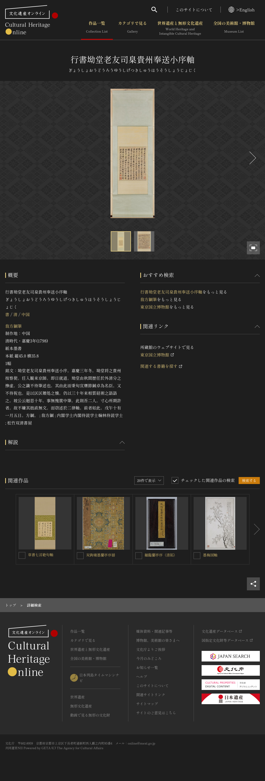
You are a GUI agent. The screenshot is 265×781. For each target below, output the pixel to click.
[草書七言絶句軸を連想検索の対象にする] (22, 555)
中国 (25, 314)
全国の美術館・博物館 (234, 28)
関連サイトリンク (150, 694)
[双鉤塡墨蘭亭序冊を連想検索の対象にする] (80, 555)
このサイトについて (194, 9)
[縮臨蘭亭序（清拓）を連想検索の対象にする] (138, 555)
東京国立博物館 (154, 307)
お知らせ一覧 (147, 667)
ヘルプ (141, 676)
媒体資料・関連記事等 (154, 631)
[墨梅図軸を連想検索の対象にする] (197, 555)
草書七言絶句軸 (40, 554)
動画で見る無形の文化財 (90, 715)
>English (242, 9)
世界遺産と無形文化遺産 (180, 28)
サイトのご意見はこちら (156, 712)
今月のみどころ (148, 658)
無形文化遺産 (81, 706)
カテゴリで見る (132, 28)
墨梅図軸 (210, 554)
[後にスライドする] (252, 158)
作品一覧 (97, 28)
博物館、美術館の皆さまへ (158, 640)
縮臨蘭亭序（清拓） (161, 554)
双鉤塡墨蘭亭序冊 (100, 554)
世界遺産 (77, 697)
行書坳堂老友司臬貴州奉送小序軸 (171, 292)
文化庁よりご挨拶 (150, 649)
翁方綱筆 (13, 326)
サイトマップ (147, 703)
